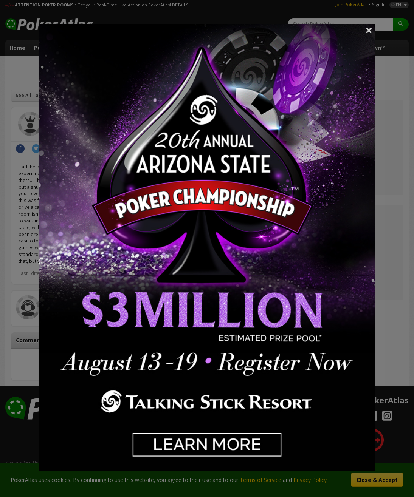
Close (369, 30)
